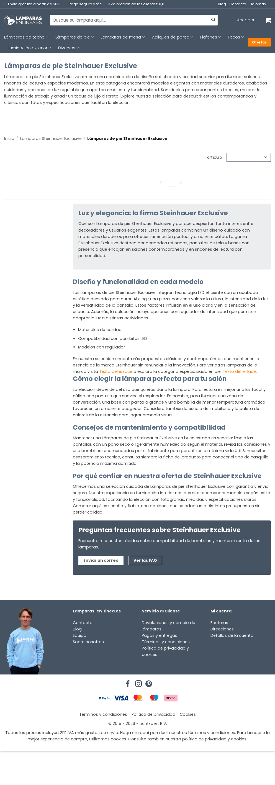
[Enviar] (213, 20)
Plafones (210, 37)
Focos (236, 37)
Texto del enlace (115, 371)
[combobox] (134, 20)
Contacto (237, 4)
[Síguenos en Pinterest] (147, 682)
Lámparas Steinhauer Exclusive (51, 138)
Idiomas (258, 4)
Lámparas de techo (26, 37)
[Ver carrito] (268, 20)
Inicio (9, 138)
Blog (222, 4)
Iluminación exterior (29, 48)
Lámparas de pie (74, 37)
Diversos (68, 48)
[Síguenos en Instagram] (137, 682)
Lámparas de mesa (123, 37)
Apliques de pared (172, 37)
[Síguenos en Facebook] (127, 682)
